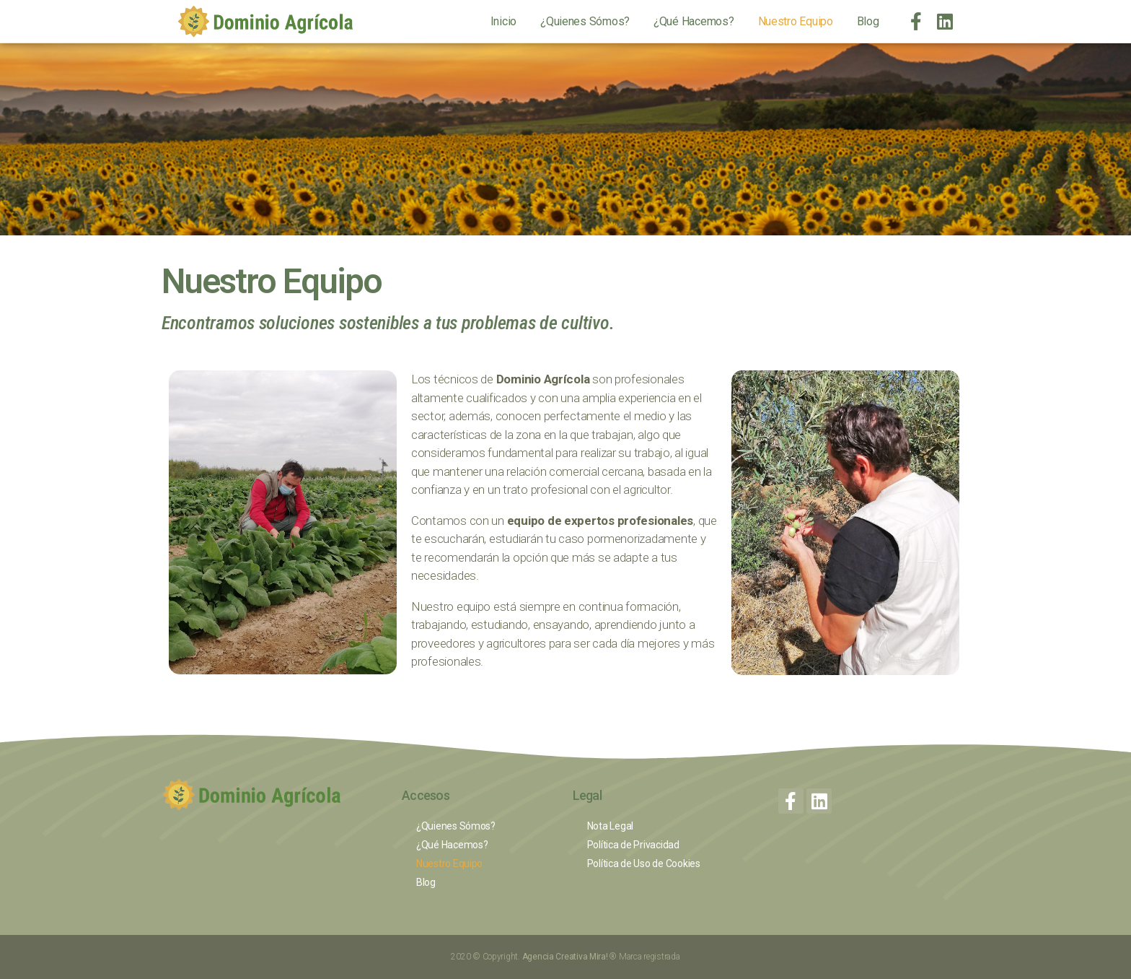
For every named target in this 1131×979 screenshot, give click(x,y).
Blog (868, 21)
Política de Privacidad (633, 844)
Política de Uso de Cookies (643, 863)
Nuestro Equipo (795, 21)
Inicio (503, 21)
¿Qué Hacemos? (693, 21)
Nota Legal (610, 826)
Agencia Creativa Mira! (566, 957)
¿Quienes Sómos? (585, 21)
